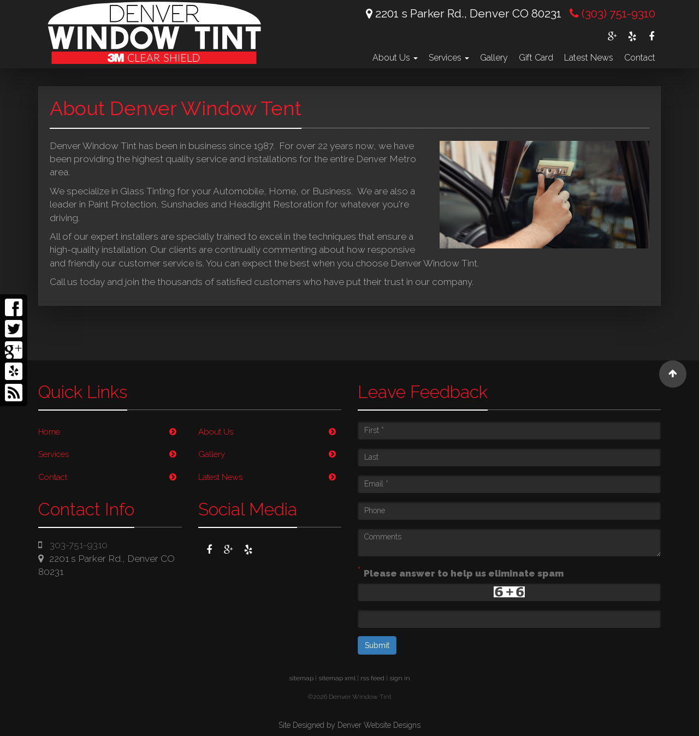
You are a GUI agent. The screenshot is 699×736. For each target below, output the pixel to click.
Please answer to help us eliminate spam (461, 572)
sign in (399, 678)
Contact (639, 57)
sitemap (301, 678)
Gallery (494, 57)
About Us (395, 57)
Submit (377, 645)
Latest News (588, 57)
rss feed (372, 678)
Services (449, 57)
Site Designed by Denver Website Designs (349, 725)
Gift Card (536, 57)
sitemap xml (337, 678)
